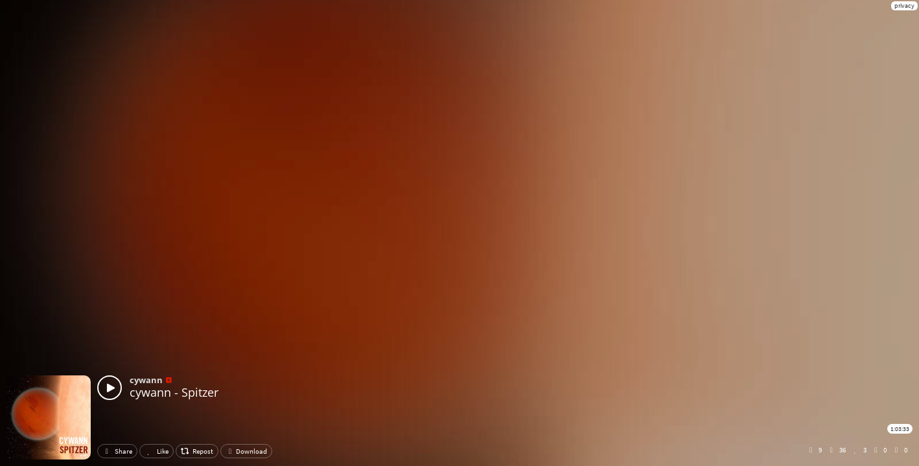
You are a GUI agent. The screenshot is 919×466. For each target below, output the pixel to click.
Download (246, 451)
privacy (904, 5)
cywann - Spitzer (174, 392)
